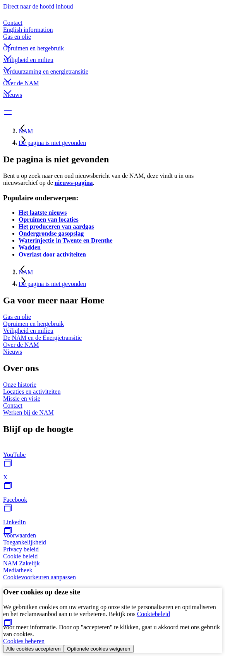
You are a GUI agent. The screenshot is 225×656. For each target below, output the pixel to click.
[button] (112, 39)
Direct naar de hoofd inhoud (38, 6)
